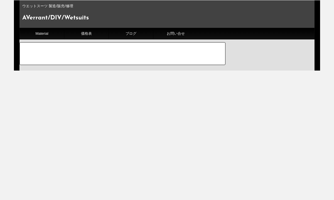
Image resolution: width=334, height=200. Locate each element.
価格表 (86, 33)
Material (41, 33)
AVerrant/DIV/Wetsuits (55, 18)
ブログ (131, 33)
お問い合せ (176, 33)
